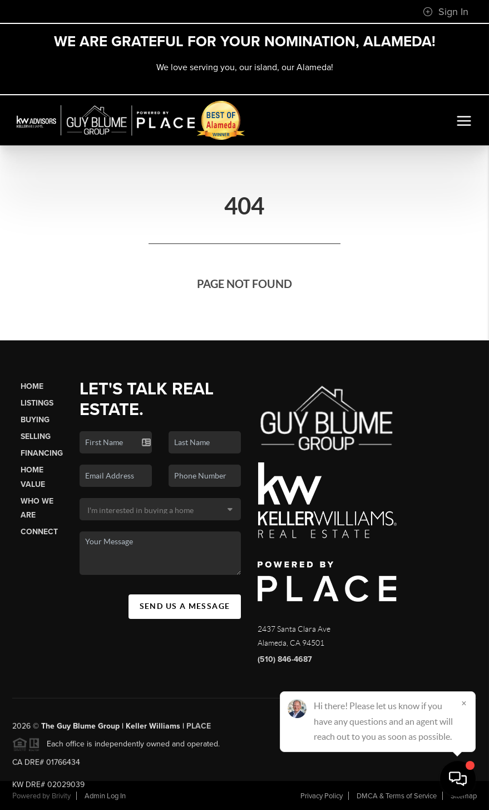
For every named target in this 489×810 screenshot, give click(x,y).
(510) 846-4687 (285, 659)
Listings (37, 403)
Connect (39, 531)
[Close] (464, 703)
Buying (35, 419)
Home (32, 386)
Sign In (445, 11)
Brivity (61, 796)
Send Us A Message (185, 606)
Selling (36, 436)
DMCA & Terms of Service (397, 796)
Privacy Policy (321, 796)
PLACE (198, 729)
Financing (42, 453)
